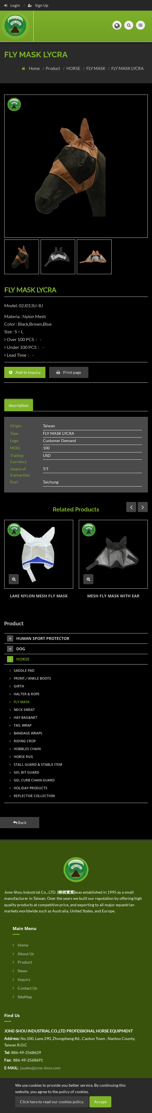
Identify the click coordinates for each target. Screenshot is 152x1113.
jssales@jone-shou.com (40, 1067)
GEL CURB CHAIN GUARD (32, 780)
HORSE (73, 68)
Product (53, 68)
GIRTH (17, 686)
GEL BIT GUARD (24, 772)
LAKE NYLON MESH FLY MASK (39, 595)
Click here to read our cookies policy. (52, 1101)
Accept (100, 1101)
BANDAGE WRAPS (26, 733)
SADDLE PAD (22, 670)
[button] (116, 25)
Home (35, 68)
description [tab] (19, 405)
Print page (68, 372)
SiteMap (22, 996)
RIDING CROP (23, 741)
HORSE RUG (21, 756)
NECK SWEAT (22, 709)
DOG (16, 649)
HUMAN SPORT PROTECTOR (38, 638)
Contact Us (25, 988)
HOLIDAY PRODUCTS (28, 788)
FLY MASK (96, 68)
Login (12, 5)
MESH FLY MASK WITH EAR (113, 595)
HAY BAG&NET (23, 717)
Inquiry (21, 979)
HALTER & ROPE (25, 694)
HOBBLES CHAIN (25, 748)
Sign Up (38, 5)
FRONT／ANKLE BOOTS (30, 678)
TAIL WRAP (20, 725)
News (20, 970)
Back (19, 822)
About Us (23, 953)
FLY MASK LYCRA (127, 68)
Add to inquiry (25, 372)
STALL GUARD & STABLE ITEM (36, 764)
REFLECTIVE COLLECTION (32, 795)
